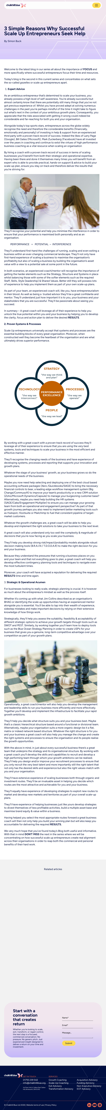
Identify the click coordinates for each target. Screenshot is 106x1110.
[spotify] (100, 1105)
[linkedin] (89, 1105)
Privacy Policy (50, 1105)
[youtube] (94, 1105)
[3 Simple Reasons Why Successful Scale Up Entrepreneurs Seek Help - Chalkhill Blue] (16, 5)
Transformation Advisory (61, 1088)
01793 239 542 (30, 1079)
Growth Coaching (58, 1079)
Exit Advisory (55, 1085)
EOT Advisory (84, 1088)
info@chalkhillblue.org (34, 1082)
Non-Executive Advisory (89, 1085)
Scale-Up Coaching (58, 1082)
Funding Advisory (85, 1082)
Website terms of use (35, 1105)
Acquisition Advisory (87, 1079)
